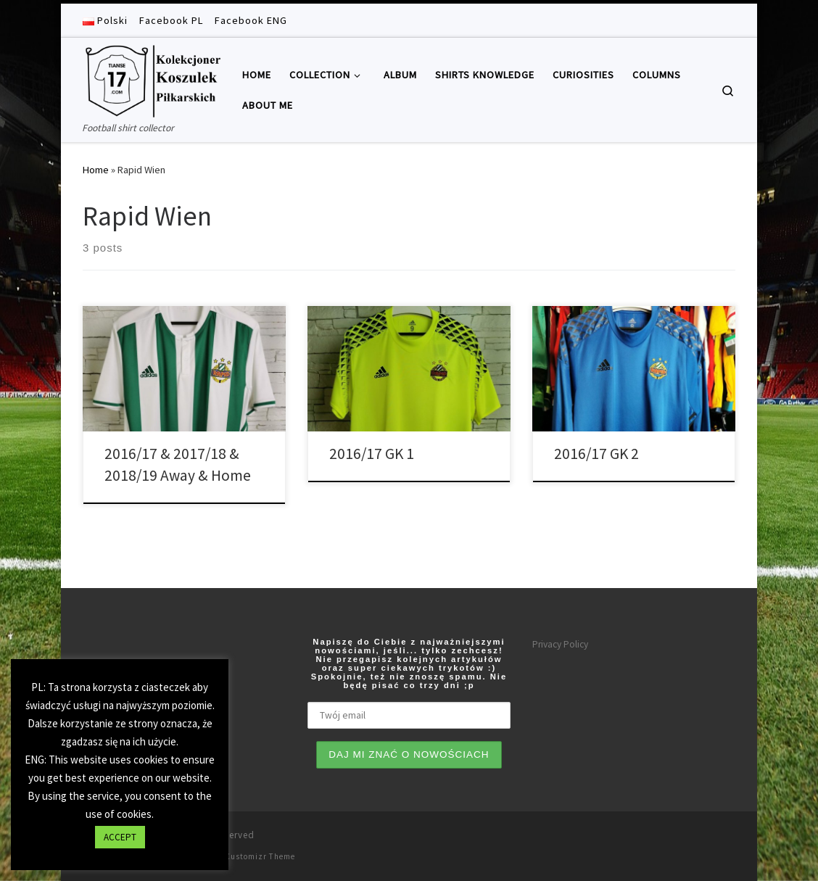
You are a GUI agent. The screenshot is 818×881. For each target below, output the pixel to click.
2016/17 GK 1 (371, 453)
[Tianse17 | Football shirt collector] (151, 78)
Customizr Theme (260, 856)
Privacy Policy (560, 644)
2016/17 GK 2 (596, 453)
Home (96, 169)
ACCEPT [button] (120, 837)
